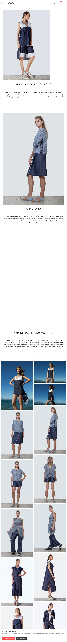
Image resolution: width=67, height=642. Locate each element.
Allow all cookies (8, 638)
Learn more (13, 635)
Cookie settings (21, 638)
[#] (65, 3)
